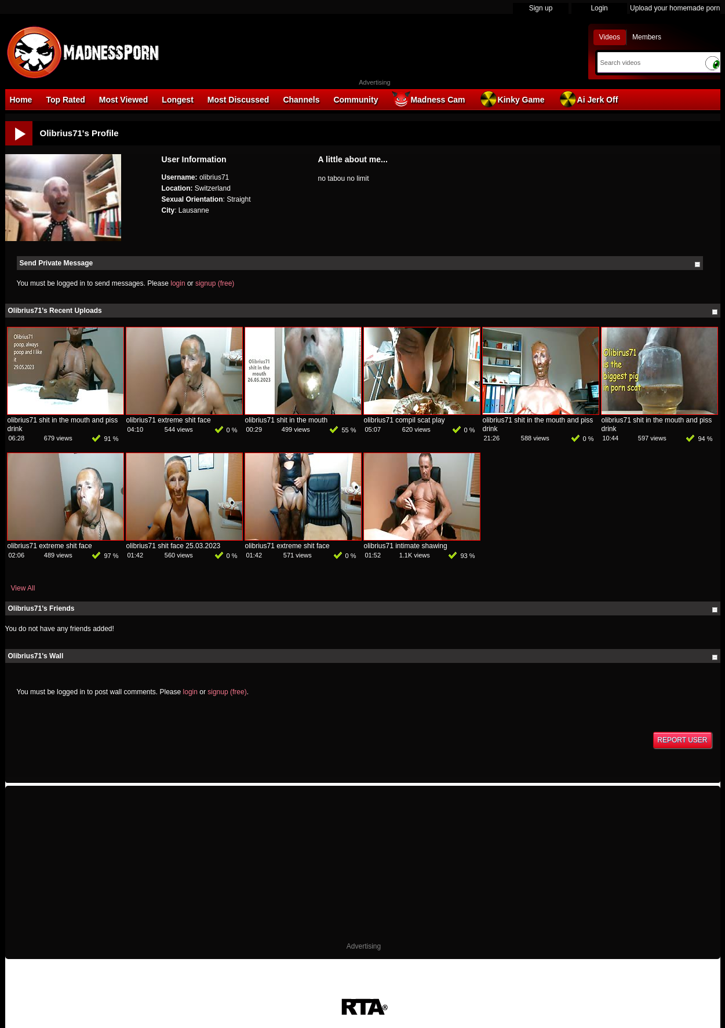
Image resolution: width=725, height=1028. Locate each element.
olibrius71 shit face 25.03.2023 (173, 546)
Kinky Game (512, 99)
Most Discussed (238, 99)
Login (599, 8)
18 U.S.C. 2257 (356, 992)
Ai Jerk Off (588, 99)
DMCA (264, 992)
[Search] (648, 62)
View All (23, 588)
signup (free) (214, 283)
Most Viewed (123, 99)
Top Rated (65, 99)
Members (646, 37)
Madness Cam (428, 99)
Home (21, 99)
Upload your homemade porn (675, 8)
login (177, 283)
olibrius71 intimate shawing (405, 546)
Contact (459, 992)
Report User (682, 740)
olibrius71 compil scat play (404, 420)
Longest (177, 99)
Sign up (541, 8)
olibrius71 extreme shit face (168, 420)
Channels (301, 99)
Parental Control (413, 992)
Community (355, 99)
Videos (609, 37)
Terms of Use (303, 992)
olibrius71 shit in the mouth (286, 420)
